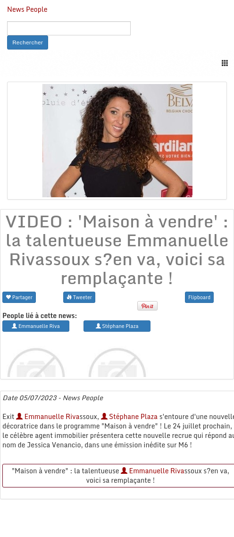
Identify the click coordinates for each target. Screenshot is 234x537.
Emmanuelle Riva (47, 416)
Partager (19, 297)
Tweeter (79, 297)
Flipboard (199, 297)
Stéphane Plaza (129, 416)
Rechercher (27, 42)
